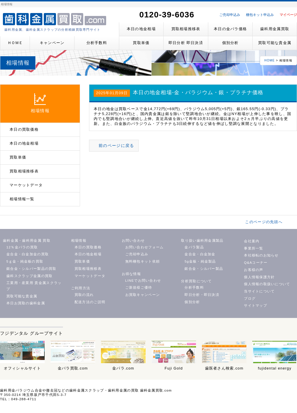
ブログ (250, 298)
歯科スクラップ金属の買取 (29, 276)
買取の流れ (84, 294)
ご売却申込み (229, 15)
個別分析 (230, 43)
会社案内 (251, 241)
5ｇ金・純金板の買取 (24, 261)
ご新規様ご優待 (138, 287)
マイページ (288, 15)
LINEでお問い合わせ (143, 280)
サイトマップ (255, 305)
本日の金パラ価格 (230, 29)
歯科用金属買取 (274, 29)
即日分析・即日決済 (201, 294)
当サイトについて (259, 291)
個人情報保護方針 (259, 277)
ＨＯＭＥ (15, 43)
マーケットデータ (26, 185)
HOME (270, 60)
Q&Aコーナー (255, 262)
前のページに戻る (116, 145)
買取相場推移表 (185, 29)
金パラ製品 (194, 247)
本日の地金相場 (141, 29)
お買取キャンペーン (142, 294)
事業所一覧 (253, 248)
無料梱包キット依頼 (142, 261)
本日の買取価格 (24, 129)
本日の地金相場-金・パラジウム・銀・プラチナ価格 (198, 92)
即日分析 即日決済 (186, 43)
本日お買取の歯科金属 (25, 303)
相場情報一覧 (22, 199)
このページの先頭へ (263, 222)
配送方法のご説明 (90, 302)
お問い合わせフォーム (144, 247)
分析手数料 (96, 43)
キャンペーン (52, 43)
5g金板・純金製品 (200, 261)
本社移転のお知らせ (261, 255)
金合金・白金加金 (199, 254)
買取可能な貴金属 (274, 43)
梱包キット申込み (260, 15)
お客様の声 (253, 270)
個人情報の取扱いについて (267, 284)
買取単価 (141, 43)
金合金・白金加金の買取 (27, 254)
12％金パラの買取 (22, 247)
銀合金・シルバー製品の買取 (31, 268)
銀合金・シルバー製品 (203, 268)
